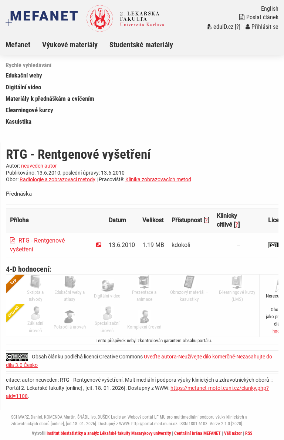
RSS (248, 433)
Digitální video (23, 87)
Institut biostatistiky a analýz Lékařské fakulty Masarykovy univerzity (109, 433)
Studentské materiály (141, 44)
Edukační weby (24, 75)
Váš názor (233, 433)
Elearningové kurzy (29, 110)
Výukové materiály (70, 44)
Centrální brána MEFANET (197, 433)
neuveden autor (39, 166)
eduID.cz (220, 26)
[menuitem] (24, 44)
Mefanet (18, 44)
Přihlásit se (262, 26)
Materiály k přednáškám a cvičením (50, 98)
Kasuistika (18, 121)
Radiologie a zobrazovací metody (57, 179)
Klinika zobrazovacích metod (158, 179)
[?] (237, 26)
